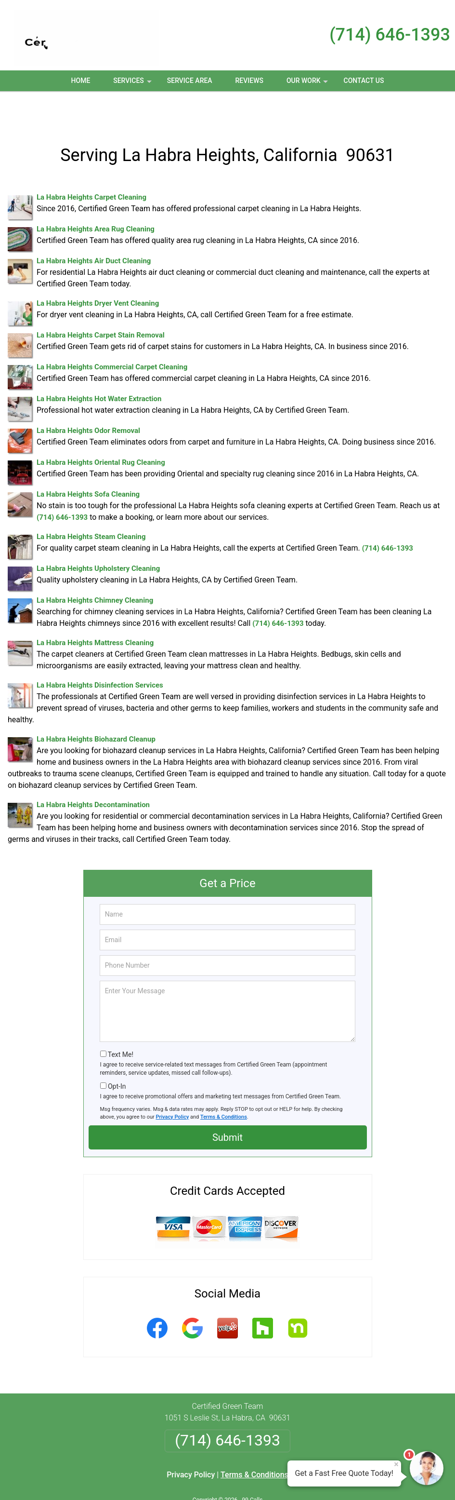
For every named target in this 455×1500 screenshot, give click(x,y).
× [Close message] (396, 1464)
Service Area (189, 80)
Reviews (249, 80)
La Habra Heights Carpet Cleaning (91, 165)
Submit (227, 1105)
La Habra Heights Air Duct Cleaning (94, 229)
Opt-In (117, 1054)
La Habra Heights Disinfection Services (100, 653)
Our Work (308, 84)
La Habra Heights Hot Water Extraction (99, 367)
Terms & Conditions (223, 1085)
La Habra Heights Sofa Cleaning (88, 462)
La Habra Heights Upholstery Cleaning (98, 536)
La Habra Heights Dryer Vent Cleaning (98, 271)
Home (81, 80)
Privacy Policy (172, 1085)
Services (133, 84)
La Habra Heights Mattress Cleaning (95, 611)
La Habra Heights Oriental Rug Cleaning (101, 430)
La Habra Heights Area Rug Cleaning (96, 197)
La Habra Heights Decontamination (93, 773)
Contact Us (364, 80)
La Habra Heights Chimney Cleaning (95, 568)
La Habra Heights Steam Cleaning (91, 504)
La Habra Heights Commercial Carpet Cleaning (112, 335)
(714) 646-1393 (389, 35)
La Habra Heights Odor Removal (88, 398)
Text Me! (120, 1023)
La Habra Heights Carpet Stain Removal (101, 303)
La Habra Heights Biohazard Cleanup (96, 707)
